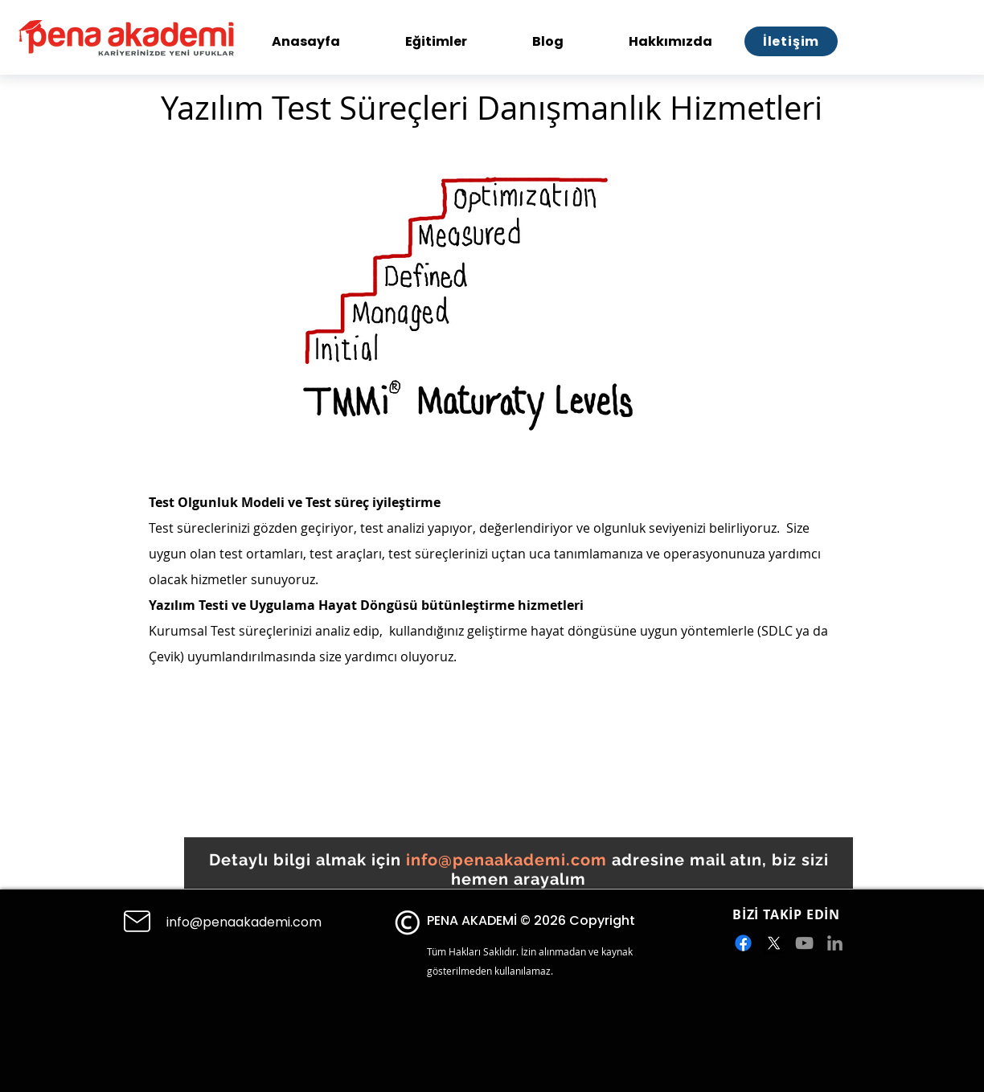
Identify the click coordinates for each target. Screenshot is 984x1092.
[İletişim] (791, 41)
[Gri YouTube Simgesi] (804, 943)
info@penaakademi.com (506, 859)
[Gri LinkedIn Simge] (835, 943)
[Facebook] (743, 943)
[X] (774, 943)
